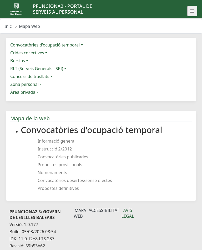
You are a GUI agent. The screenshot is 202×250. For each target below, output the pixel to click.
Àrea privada (22, 92)
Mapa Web (80, 213)
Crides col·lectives (27, 53)
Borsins (17, 61)
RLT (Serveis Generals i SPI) (36, 68)
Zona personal (24, 84)
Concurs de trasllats (29, 76)
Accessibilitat (104, 210)
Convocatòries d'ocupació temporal (45, 45)
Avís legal (128, 213)
